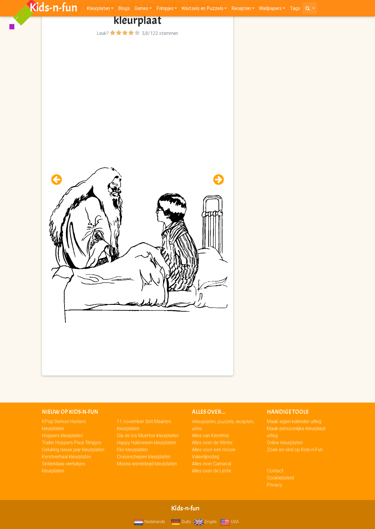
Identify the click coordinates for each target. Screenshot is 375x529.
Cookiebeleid (280, 478)
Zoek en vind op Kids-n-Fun (295, 449)
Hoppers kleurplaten (62, 435)
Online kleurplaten (285, 442)
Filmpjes (164, 9)
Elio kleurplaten (132, 449)
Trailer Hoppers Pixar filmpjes (71, 442)
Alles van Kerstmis (210, 435)
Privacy (274, 485)
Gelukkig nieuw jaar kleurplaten (73, 449)
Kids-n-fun (53, 9)
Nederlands (149, 521)
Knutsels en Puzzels (202, 9)
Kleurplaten (98, 9)
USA (229, 521)
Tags (295, 9)
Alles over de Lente (211, 471)
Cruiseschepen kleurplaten (144, 456)
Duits (181, 521)
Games (141, 9)
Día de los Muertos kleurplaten (148, 435)
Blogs (124, 9)
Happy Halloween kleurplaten (146, 442)
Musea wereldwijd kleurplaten (147, 464)
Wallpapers (270, 9)
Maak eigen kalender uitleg (294, 421)
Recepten (241, 9)
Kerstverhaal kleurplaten (66, 456)
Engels (205, 521)
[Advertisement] (137, 79)
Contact (275, 471)
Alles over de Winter (212, 442)
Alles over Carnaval (211, 464)
